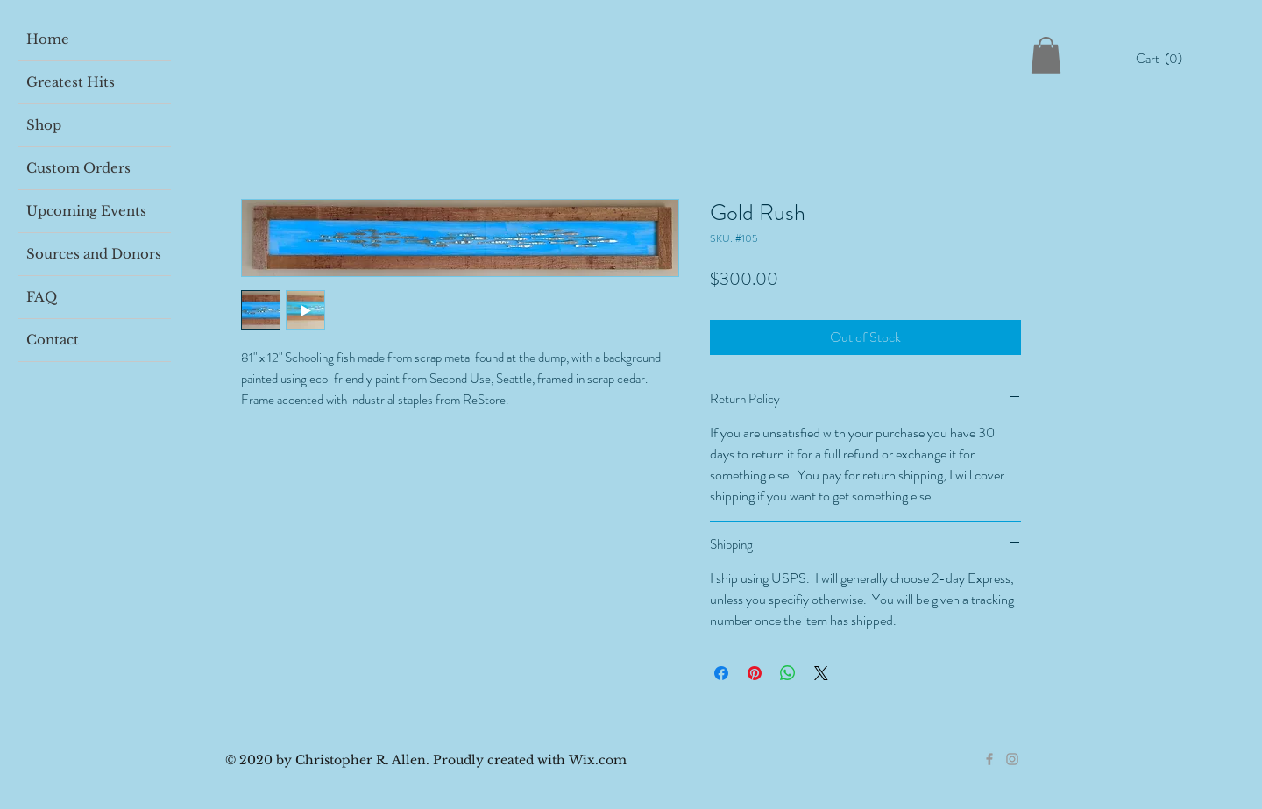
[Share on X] (821, 673)
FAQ (41, 296)
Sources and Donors (93, 253)
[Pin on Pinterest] (754, 673)
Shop (43, 125)
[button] (1164, 58)
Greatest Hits (70, 82)
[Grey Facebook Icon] (989, 759)
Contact (52, 339)
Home (47, 39)
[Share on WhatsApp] (787, 673)
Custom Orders (78, 168)
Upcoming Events (86, 210)
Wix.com (598, 760)
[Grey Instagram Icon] (1012, 759)
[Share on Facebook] (721, 673)
